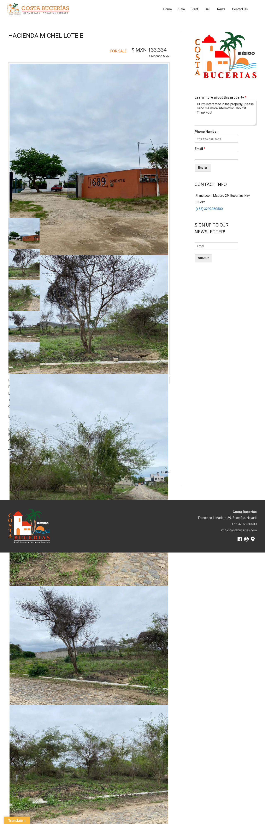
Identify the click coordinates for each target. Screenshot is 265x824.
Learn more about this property (220, 97)
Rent (195, 9)
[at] (247, 539)
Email (200, 149)
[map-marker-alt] (253, 539)
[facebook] (240, 539)
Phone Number (206, 132)
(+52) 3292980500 (209, 209)
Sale (181, 9)
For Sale (118, 50)
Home (167, 9)
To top (165, 472)
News (221, 9)
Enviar (203, 168)
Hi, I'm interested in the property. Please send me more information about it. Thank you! (226, 113)
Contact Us (240, 9)
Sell (207, 9)
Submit (203, 258)
